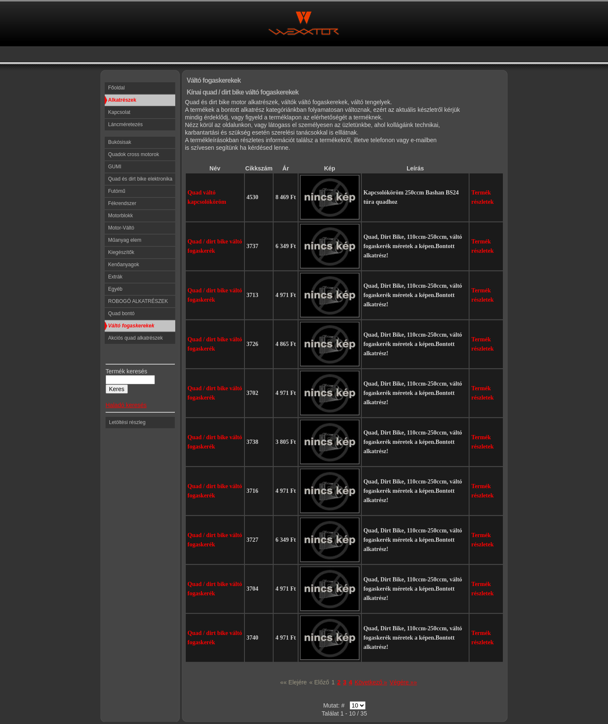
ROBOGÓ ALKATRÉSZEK (138, 301)
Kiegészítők (121, 252)
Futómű (116, 191)
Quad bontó (121, 313)
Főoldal (116, 88)
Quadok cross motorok (133, 154)
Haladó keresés (126, 405)
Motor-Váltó (121, 228)
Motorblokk (120, 216)
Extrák (115, 277)
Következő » (371, 682)
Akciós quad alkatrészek (135, 338)
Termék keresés (126, 371)
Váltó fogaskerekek (131, 326)
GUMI (114, 167)
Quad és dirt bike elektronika (140, 179)
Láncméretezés (125, 124)
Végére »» (403, 682)
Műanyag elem (124, 240)
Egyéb (115, 289)
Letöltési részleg (127, 422)
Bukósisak (119, 142)
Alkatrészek (122, 100)
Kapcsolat (119, 112)
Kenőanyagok (123, 264)
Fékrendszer (122, 203)
